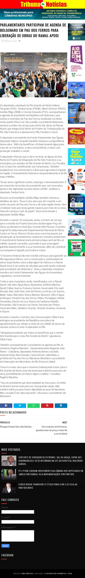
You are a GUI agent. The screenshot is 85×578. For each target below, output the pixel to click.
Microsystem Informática (56, 573)
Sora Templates (27, 573)
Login (70, 573)
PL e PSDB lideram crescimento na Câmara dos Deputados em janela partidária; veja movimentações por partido (51, 472)
